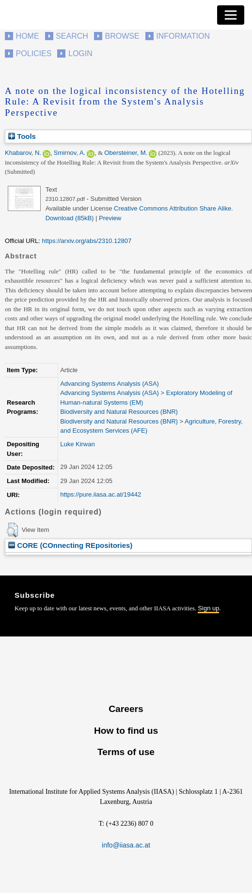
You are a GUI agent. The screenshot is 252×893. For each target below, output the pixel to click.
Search (72, 36)
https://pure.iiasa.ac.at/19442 (100, 494)
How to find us (126, 731)
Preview (110, 218)
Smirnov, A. (70, 152)
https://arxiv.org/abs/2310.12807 (86, 240)
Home (27, 36)
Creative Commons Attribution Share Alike (172, 208)
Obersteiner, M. (125, 152)
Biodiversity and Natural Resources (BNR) (119, 411)
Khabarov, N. (23, 152)
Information (183, 36)
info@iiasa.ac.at (126, 845)
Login (80, 53)
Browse (122, 36)
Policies (34, 53)
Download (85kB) (70, 218)
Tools (22, 136)
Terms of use (126, 752)
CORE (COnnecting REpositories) (70, 545)
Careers (126, 709)
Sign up (208, 608)
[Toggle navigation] (230, 15)
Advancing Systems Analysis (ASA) (109, 383)
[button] (12, 530)
